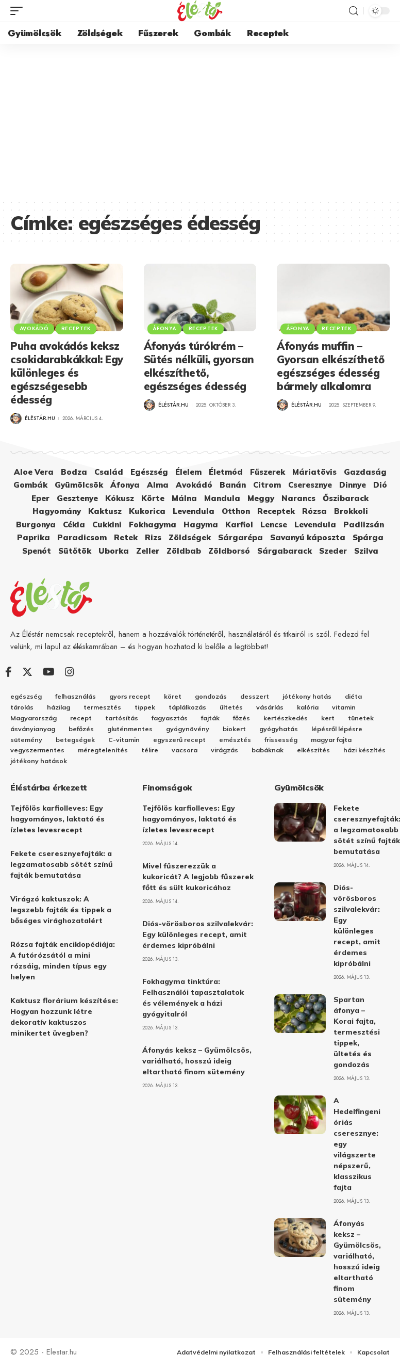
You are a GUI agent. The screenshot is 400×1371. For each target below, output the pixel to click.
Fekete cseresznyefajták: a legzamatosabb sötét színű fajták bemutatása (61, 868)
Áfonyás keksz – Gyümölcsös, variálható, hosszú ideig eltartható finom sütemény (197, 1065)
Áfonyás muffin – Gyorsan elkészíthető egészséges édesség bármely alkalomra (330, 366)
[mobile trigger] (19, 11)
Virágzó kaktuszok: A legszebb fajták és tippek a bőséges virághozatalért (60, 914)
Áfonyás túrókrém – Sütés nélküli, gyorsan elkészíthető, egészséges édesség (199, 366)
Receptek (78, 328)
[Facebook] (8, 672)
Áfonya (165, 328)
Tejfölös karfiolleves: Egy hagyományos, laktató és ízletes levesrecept (57, 823)
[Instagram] (69, 672)
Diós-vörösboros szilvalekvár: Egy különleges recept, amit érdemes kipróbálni (197, 939)
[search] (353, 11)
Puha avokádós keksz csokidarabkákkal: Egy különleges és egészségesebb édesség (66, 373)
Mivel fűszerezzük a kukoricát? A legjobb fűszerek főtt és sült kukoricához (198, 881)
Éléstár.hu (40, 418)
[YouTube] (48, 672)
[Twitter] (27, 672)
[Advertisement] (200, 121)
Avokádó (34, 328)
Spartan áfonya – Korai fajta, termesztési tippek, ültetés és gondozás (357, 1036)
